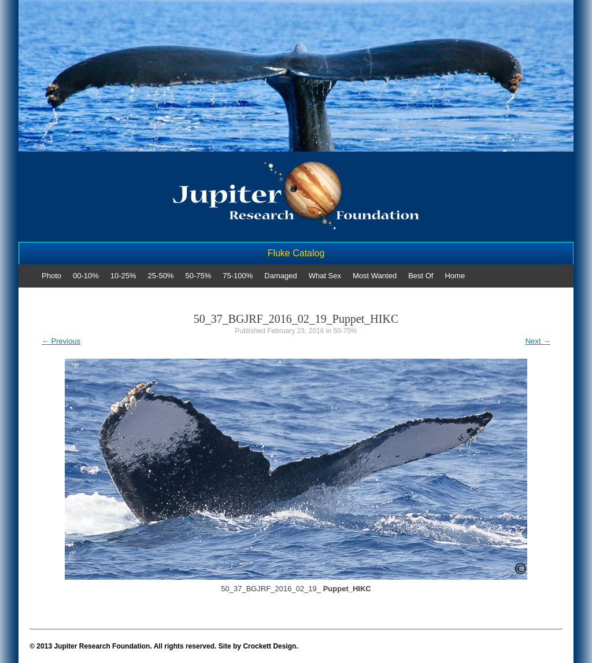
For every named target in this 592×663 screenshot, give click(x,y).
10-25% (123, 275)
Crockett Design (269, 646)
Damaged (280, 275)
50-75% (198, 275)
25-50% (161, 275)
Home (455, 275)
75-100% (238, 275)
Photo (51, 275)
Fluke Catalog (296, 253)
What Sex (325, 275)
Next (538, 341)
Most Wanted (375, 275)
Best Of (420, 275)
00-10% (86, 275)
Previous (61, 341)
